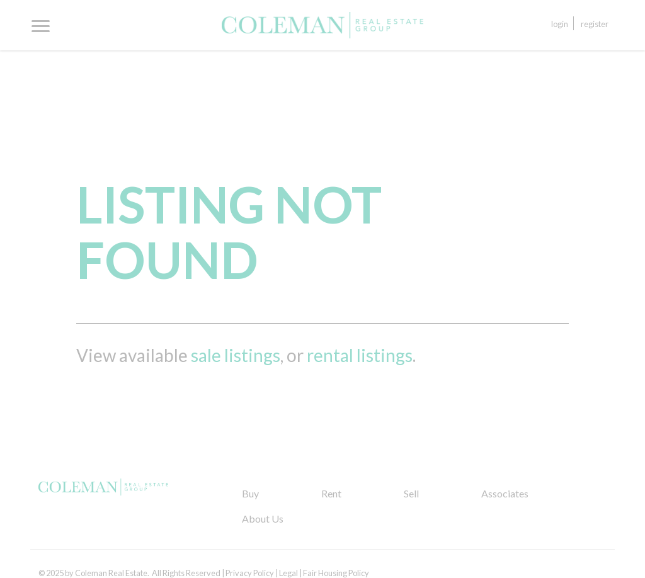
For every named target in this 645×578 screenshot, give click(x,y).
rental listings (360, 355)
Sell (411, 493)
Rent (331, 493)
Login (559, 24)
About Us (262, 518)
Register (594, 24)
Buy (250, 493)
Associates (504, 493)
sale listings (235, 355)
